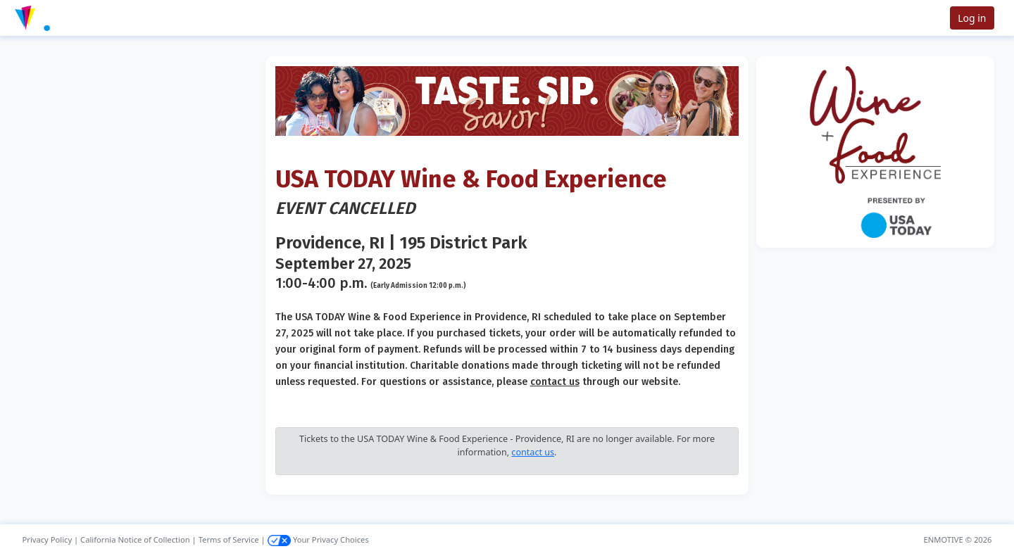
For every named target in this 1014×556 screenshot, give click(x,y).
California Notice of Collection (135, 539)
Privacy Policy (48, 539)
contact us (555, 382)
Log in (972, 18)
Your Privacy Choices (318, 539)
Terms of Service (229, 539)
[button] (57, 18)
